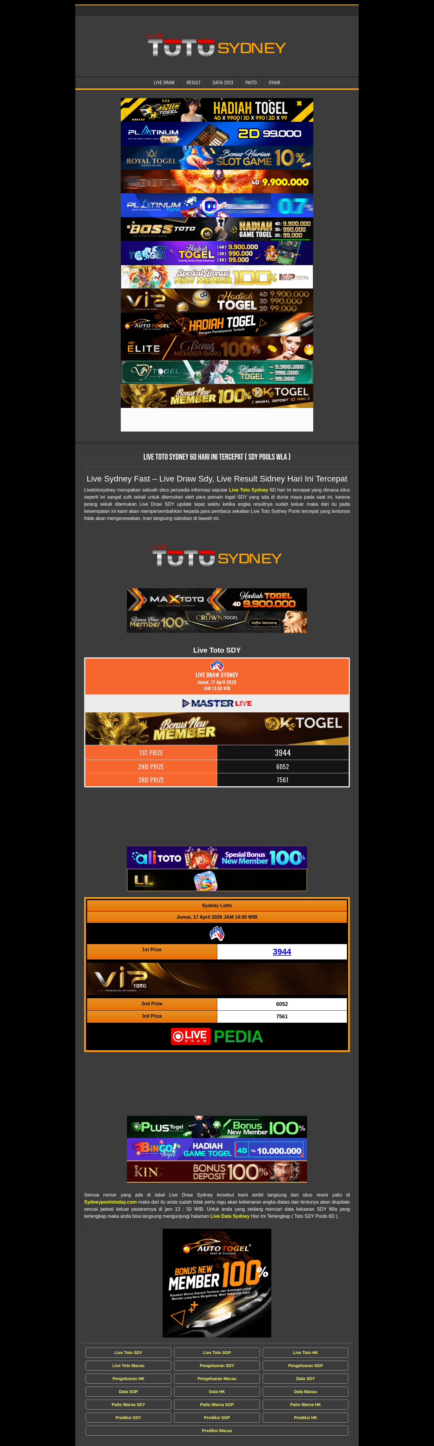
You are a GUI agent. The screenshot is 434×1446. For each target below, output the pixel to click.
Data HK (217, 1391)
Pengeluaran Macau (217, 1378)
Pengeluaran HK (128, 1378)
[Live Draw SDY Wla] (217, 110)
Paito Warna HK (305, 1404)
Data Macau (305, 1391)
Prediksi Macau (217, 1430)
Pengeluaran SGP (305, 1365)
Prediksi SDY (128, 1417)
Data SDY (305, 1378)
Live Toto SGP (217, 1352)
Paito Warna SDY (128, 1404)
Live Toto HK (305, 1352)
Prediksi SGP (217, 1417)
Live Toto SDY (128, 1352)
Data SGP (128, 1391)
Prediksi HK (305, 1417)
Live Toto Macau (128, 1365)
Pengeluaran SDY (217, 1365)
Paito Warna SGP (217, 1404)
